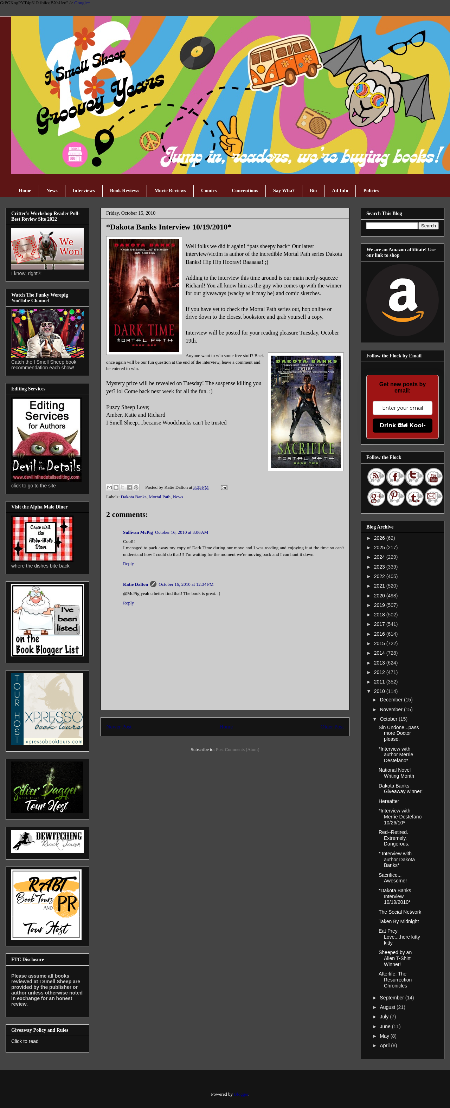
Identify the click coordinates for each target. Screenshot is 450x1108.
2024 (380, 557)
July (385, 1016)
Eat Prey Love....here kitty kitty (399, 937)
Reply (128, 563)
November (392, 709)
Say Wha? (284, 190)
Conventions (245, 190)
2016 (380, 634)
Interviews (84, 190)
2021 (380, 586)
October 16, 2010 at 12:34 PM (186, 584)
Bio (313, 190)
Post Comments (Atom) (237, 749)
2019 (380, 605)
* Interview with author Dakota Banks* (397, 859)
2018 (380, 614)
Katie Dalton (135, 584)
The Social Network (400, 912)
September (392, 997)
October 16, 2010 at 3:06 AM (181, 532)
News (52, 190)
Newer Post (118, 727)
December (392, 699)
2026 (380, 538)
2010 (380, 691)
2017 (380, 624)
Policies (371, 190)
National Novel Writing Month (396, 773)
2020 (380, 595)
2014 (380, 653)
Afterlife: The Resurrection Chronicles (395, 980)
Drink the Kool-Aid (403, 425)
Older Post (332, 727)
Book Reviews (125, 190)
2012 (380, 672)
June (386, 1026)
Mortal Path (160, 496)
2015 (380, 643)
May (385, 1036)
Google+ (82, 2)
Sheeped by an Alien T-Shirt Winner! (395, 958)
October (389, 719)
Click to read (25, 1041)
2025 (380, 547)
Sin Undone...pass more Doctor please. (399, 733)
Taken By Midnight (399, 921)
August (388, 1007)
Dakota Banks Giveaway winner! (401, 789)
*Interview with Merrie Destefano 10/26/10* (400, 816)
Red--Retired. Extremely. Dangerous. (394, 838)
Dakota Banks (134, 496)
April (385, 1045)
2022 (380, 576)
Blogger (241, 1094)
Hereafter (389, 801)
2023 (380, 567)
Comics (209, 190)
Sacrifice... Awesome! (393, 878)
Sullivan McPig (138, 532)
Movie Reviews (170, 190)
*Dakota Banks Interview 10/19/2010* (395, 896)
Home (25, 190)
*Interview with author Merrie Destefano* (396, 755)
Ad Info (340, 190)
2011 (380, 682)
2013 (380, 663)
